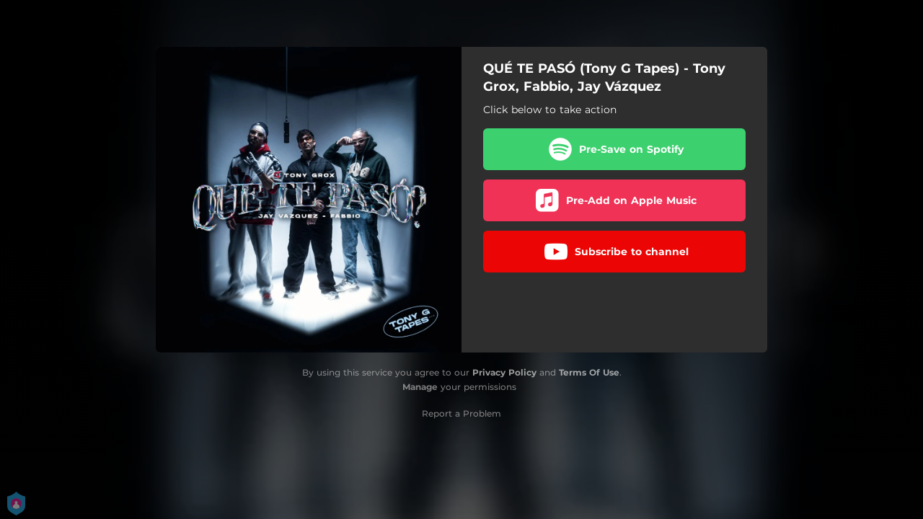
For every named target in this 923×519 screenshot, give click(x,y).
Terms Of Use (589, 372)
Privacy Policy (504, 372)
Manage (420, 386)
